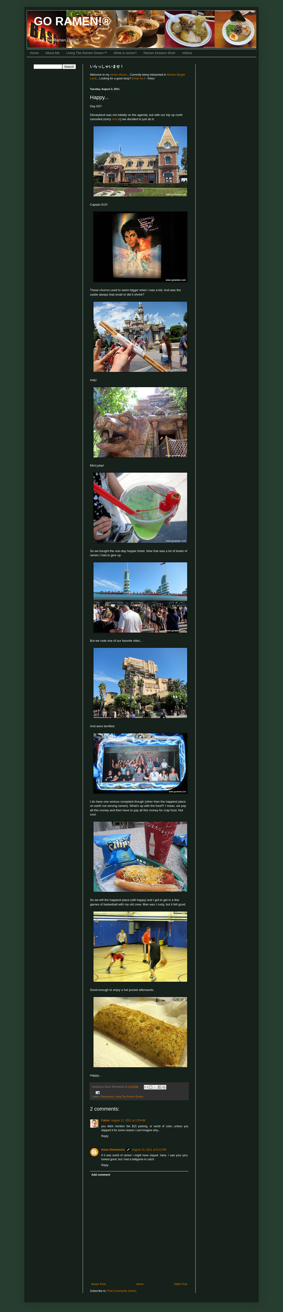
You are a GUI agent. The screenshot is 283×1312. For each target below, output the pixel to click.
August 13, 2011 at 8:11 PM (149, 1149)
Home (34, 53)
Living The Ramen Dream (129, 1096)
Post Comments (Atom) (121, 1291)
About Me (52, 53)
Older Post (180, 1284)
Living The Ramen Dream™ (86, 53)
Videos (187, 53)
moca (115, 119)
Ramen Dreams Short (159, 53)
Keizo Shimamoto (113, 1149)
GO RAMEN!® (72, 21)
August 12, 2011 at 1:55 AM (128, 1120)
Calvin (105, 1120)
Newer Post (98, 1284)
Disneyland (107, 1096)
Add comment (100, 1174)
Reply (104, 1136)
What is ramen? (125, 53)
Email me (138, 78)
